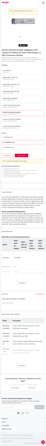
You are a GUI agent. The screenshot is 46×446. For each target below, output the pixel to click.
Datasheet (8, 155)
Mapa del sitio (14, 435)
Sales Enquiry (22, 155)
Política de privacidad (25, 435)
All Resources (40, 294)
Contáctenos (5, 435)
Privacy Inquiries (28, 438)
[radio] (10, 384)
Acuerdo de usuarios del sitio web (12, 438)
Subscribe (39, 407)
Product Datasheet (7, 303)
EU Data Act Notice (7, 441)
